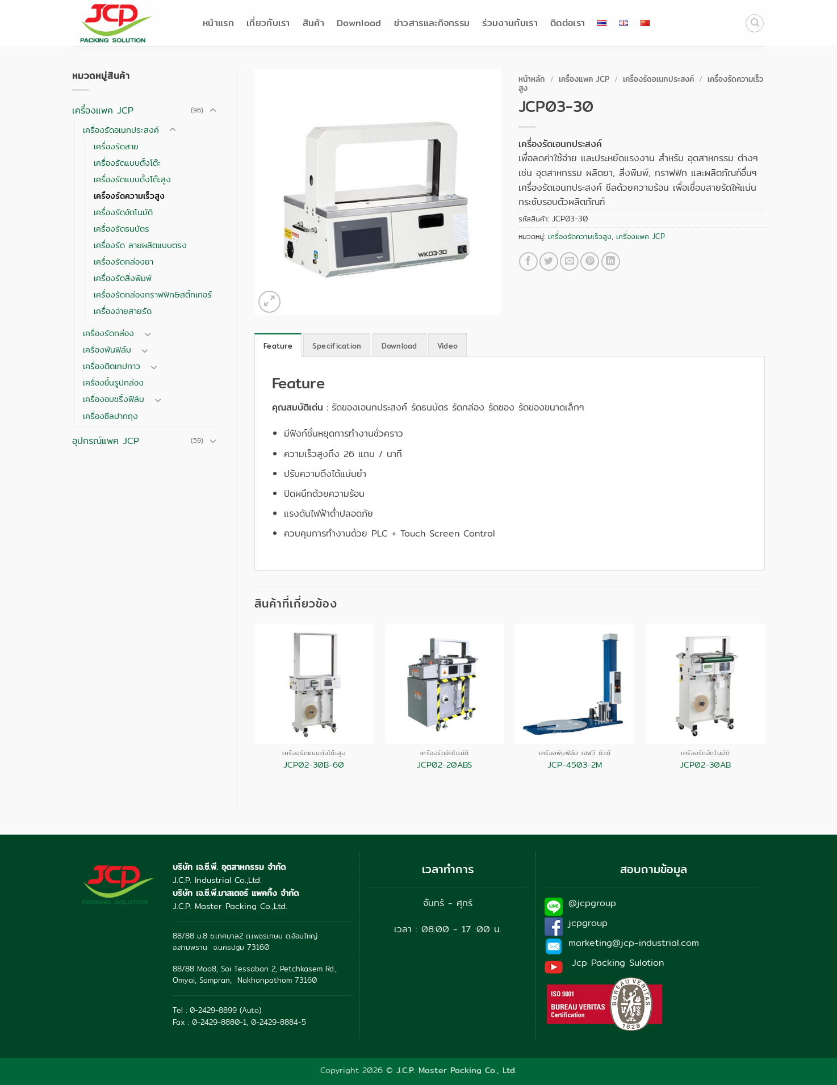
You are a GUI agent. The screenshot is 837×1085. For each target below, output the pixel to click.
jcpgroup (588, 923)
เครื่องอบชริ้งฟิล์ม (113, 398)
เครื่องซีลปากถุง (110, 415)
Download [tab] (399, 345)
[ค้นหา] (755, 23)
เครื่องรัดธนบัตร (121, 228)
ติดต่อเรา (567, 23)
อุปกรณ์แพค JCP (105, 441)
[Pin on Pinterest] (589, 261)
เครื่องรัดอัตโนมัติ (123, 212)
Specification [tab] (336, 345)
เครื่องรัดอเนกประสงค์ (121, 129)
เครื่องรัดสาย (116, 146)
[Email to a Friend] (569, 261)
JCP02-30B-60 (313, 765)
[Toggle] (213, 111)
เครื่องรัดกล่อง (108, 333)
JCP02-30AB (705, 765)
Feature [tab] (277, 345)
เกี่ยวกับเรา (268, 23)
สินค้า (313, 23)
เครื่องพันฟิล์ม (107, 349)
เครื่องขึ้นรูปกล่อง (113, 382)
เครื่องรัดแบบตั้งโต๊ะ (127, 162)
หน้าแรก (218, 23)
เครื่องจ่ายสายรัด (123, 310)
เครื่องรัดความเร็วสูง (129, 195)
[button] (269, 302)
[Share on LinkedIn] (610, 261)
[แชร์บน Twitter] (548, 261)
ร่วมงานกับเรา (510, 23)
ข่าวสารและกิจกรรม (432, 23)
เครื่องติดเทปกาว (111, 365)
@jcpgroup (592, 903)
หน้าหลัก (531, 79)
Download (359, 23)
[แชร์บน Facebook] (528, 261)
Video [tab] (447, 345)
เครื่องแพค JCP (102, 110)
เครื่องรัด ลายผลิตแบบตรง (140, 245)
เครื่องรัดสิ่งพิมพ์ (123, 277)
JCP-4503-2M (574, 765)
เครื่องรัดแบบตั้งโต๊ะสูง (132, 179)
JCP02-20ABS (444, 765)
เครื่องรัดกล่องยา (123, 261)
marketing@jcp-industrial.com (633, 943)
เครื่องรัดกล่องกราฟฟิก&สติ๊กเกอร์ (153, 294)
